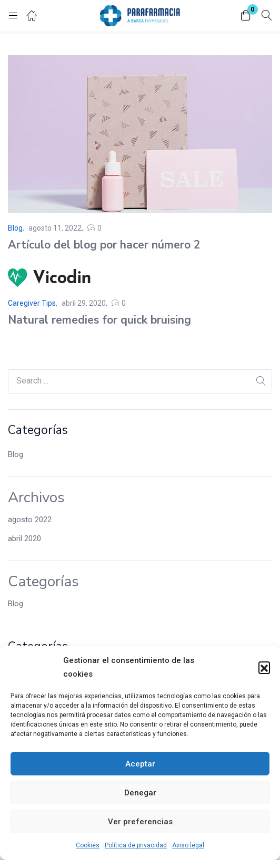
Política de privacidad (136, 845)
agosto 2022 (30, 519)
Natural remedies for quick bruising (99, 320)
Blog (15, 454)
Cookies (87, 845)
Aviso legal (188, 845)
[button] (264, 667)
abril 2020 (24, 538)
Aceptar (140, 764)
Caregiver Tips (32, 303)
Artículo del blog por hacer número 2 (104, 244)
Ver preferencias (140, 821)
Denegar (140, 792)
